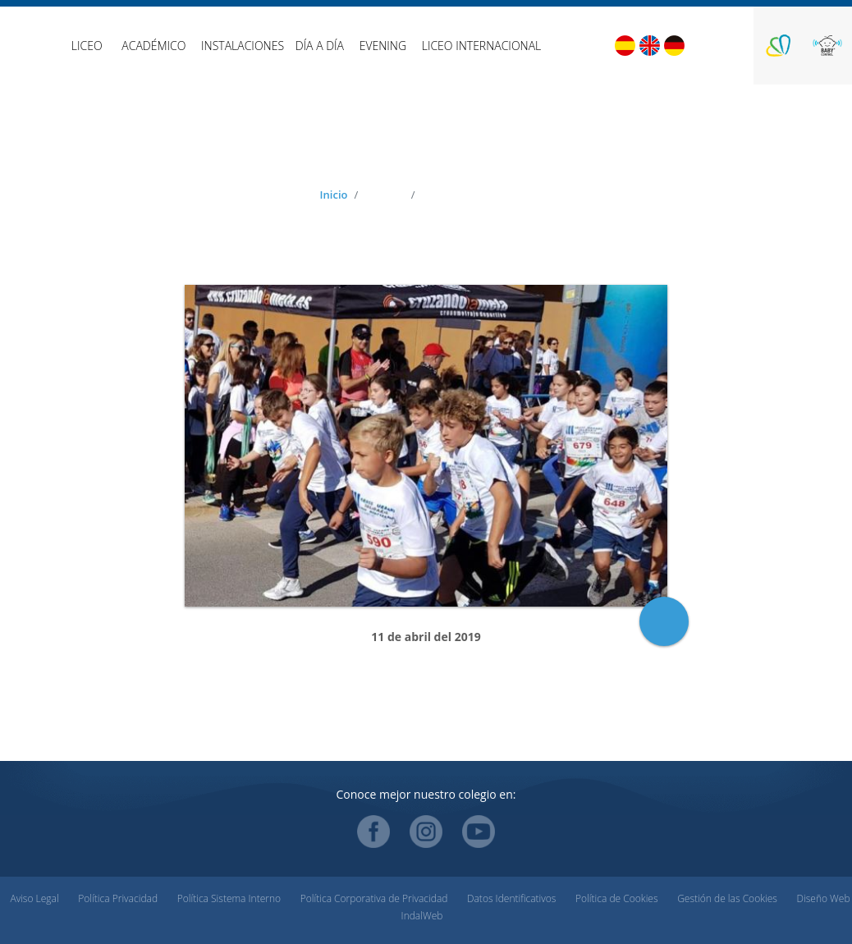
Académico (153, 45)
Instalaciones (242, 45)
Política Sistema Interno (229, 898)
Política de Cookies (616, 898)
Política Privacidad (118, 898)
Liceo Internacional (482, 45)
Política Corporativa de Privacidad (374, 898)
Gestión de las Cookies (727, 898)
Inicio (334, 194)
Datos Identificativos (511, 898)
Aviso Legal (34, 898)
